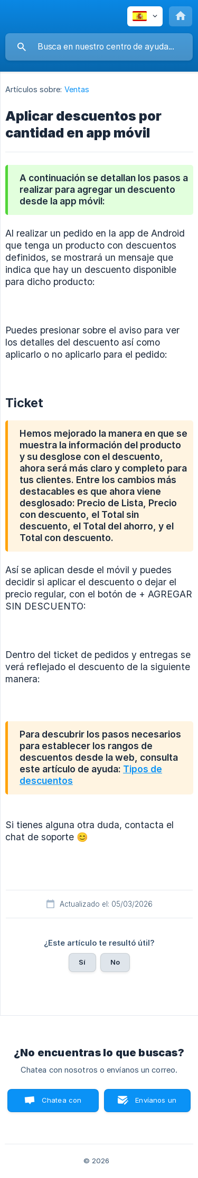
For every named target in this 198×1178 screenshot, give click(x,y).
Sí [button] (82, 962)
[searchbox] (99, 47)
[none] (145, 16)
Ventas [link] (77, 89)
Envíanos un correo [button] (155, 1104)
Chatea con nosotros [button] (59, 1104)
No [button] (115, 962)
